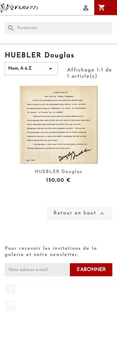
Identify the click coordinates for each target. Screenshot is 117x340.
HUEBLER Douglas (58, 172)
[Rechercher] (58, 28)
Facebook (10, 289)
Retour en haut (79, 213)
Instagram (10, 306)
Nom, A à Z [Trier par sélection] (31, 68)
